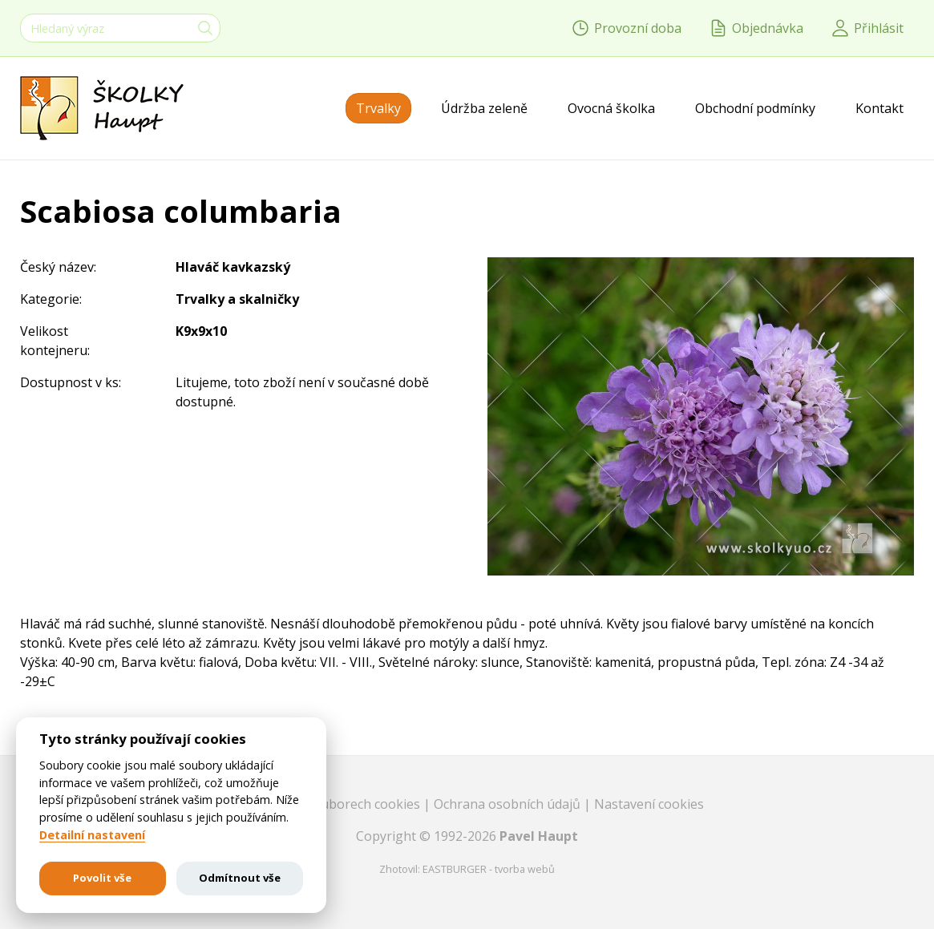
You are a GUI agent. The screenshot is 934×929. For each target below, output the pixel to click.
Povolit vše (102, 877)
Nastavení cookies (649, 804)
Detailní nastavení (92, 835)
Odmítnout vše (240, 877)
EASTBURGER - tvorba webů (489, 869)
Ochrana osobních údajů (509, 804)
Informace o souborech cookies (326, 804)
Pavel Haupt (538, 836)
